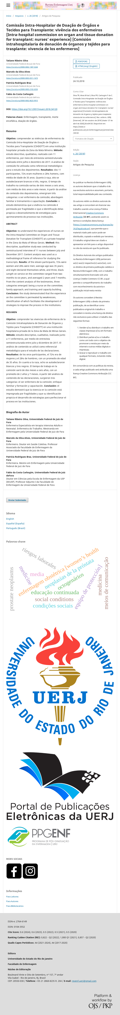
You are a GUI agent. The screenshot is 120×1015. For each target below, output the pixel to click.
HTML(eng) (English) (88, 66)
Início (8, 15)
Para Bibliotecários (14, 906)
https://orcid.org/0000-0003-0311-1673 (22, 78)
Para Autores (12, 901)
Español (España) (15, 523)
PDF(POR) (82, 61)
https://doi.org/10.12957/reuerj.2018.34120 (34, 109)
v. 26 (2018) (32, 15)
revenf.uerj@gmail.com (84, 980)
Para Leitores (12, 896)
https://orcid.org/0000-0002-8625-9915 (22, 100)
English (10, 518)
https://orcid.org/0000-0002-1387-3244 (22, 67)
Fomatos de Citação (84, 138)
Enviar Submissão (17, 500)
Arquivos (19, 15)
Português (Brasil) (15, 528)
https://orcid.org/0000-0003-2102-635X (22, 89)
